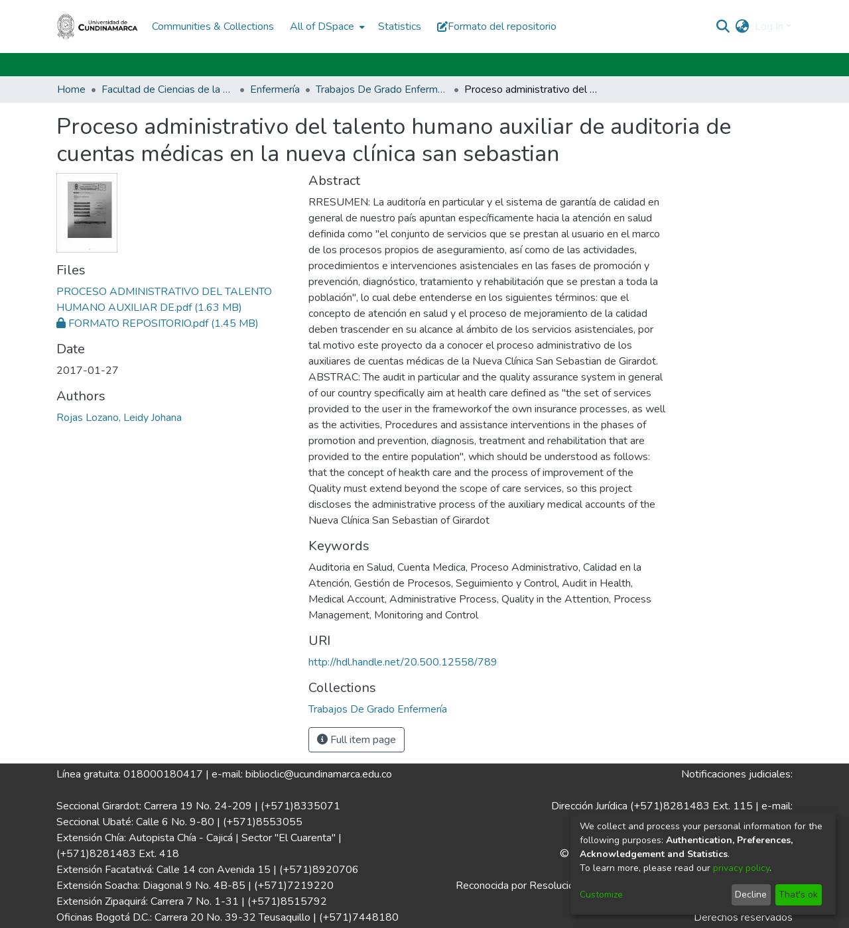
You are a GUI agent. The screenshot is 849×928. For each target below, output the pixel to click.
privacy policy (741, 868)
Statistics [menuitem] (399, 26)
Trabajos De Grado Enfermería (382, 89)
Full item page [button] (356, 739)
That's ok (798, 894)
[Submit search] (723, 26)
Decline (751, 894)
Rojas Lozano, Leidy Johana (119, 417)
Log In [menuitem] (769, 26)
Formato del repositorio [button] (496, 26)
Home (71, 89)
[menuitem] (326, 26)
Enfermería (275, 89)
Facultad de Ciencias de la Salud (167, 89)
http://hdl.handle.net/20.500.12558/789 (402, 662)
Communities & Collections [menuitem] (213, 26)
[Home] (97, 26)
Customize (601, 894)
